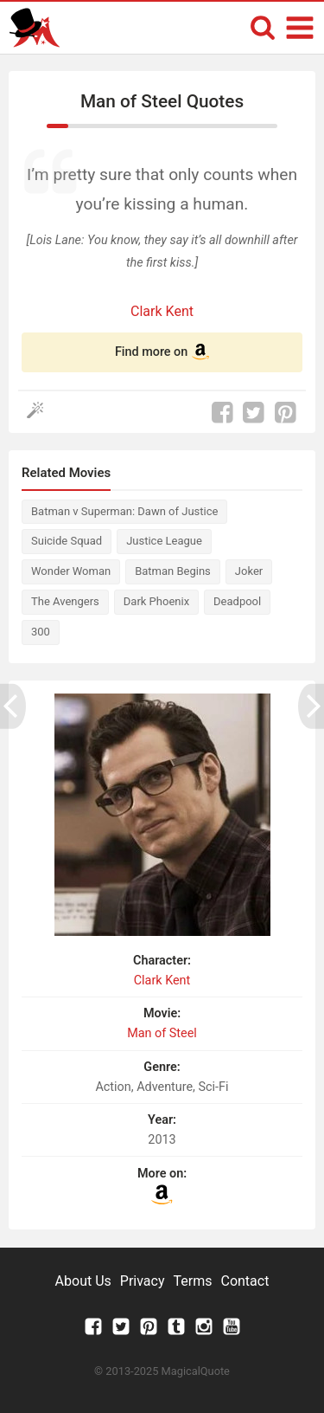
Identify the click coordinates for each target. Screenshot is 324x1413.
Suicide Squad (66, 540)
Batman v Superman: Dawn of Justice (124, 511)
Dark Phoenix (156, 601)
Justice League (164, 540)
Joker (249, 571)
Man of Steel (162, 1033)
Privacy (142, 1281)
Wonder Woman (71, 571)
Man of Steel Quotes (162, 101)
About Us (83, 1281)
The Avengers (65, 601)
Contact (244, 1281)
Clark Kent (162, 311)
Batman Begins (173, 571)
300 (40, 631)
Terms (193, 1281)
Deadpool (237, 601)
